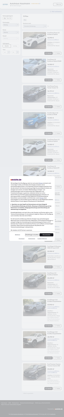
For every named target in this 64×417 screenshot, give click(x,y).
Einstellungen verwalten (32, 234)
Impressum (21, 238)
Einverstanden (46, 234)
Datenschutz (31, 238)
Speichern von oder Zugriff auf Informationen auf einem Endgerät (29, 204)
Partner (41, 183)
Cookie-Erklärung (42, 238)
